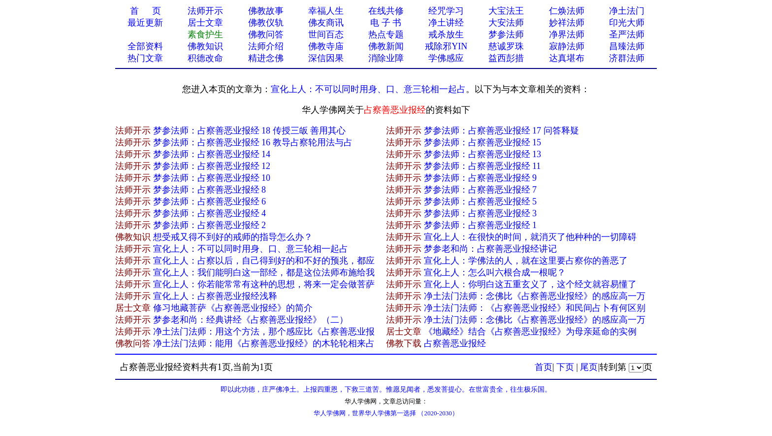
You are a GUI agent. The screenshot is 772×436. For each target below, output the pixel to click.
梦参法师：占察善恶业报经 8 (209, 190)
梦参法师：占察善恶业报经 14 (212, 154)
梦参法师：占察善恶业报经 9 (480, 178)
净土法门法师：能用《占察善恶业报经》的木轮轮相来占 (264, 343)
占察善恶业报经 (455, 343)
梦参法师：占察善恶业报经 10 (212, 178)
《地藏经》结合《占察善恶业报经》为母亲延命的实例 (530, 331)
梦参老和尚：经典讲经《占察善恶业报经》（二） (250, 320)
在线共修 (386, 11)
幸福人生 (326, 11)
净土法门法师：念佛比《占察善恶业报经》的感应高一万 (534, 296)
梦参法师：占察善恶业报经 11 (482, 166)
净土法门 (626, 11)
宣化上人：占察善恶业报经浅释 (215, 296)
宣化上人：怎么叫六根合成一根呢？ (495, 272)
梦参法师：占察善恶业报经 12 (212, 166)
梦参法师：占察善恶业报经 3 (480, 213)
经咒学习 (446, 11)
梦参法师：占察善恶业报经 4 (209, 213)
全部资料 (145, 46)
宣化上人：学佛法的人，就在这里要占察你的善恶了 (526, 261)
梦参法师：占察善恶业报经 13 (483, 154)
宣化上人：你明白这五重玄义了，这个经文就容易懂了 (530, 284)
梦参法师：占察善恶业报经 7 (480, 190)
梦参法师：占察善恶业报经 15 (483, 142)
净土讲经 (446, 23)
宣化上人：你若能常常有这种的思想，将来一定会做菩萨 (264, 284)
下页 (565, 367)
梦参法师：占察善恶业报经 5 (480, 201)
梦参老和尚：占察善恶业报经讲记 (490, 249)
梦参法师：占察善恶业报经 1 (480, 225)
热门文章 (145, 58)
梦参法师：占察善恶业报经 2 (209, 225)
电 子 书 (385, 23)
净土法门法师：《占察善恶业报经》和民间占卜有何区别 (534, 308)
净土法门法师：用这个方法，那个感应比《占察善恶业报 (264, 331)
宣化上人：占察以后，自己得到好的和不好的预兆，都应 (264, 261)
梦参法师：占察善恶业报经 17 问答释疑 (501, 130)
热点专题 (386, 34)
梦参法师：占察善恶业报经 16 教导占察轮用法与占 (253, 142)
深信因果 (326, 58)
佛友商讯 (326, 23)
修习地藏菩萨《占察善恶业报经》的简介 (233, 308)
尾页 (589, 367)
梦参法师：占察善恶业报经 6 (209, 201)
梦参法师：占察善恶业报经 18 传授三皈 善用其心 (249, 130)
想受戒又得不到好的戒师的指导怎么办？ (233, 237)
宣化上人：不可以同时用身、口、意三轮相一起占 (368, 89)
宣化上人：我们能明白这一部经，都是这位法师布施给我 (264, 272)
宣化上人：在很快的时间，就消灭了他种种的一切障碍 (530, 237)
